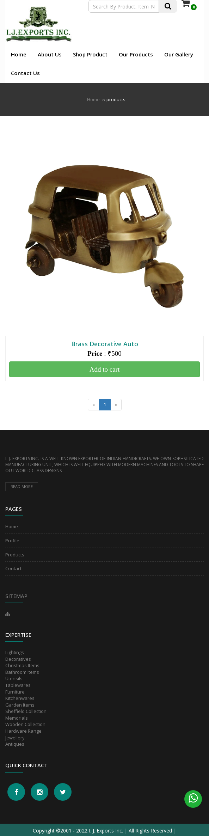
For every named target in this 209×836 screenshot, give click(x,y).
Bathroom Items (22, 672)
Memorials (16, 718)
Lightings (14, 652)
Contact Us (25, 73)
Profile (12, 540)
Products (14, 554)
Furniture (15, 692)
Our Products (136, 54)
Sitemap (16, 595)
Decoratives (18, 659)
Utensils (14, 678)
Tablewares (18, 685)
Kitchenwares (20, 698)
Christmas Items (22, 665)
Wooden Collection (25, 724)
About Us (50, 54)
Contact (13, 568)
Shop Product (90, 54)
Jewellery (15, 737)
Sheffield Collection (26, 711)
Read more (22, 486)
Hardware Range (23, 731)
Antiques (14, 744)
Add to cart (104, 369)
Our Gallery (178, 54)
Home (18, 54)
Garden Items (20, 705)
